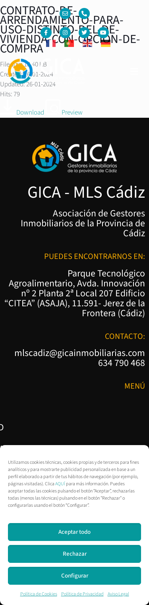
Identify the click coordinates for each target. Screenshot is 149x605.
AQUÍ (60, 483)
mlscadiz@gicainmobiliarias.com (79, 353)
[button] (134, 72)
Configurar (74, 576)
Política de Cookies (38, 594)
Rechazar (75, 554)
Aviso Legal (118, 594)
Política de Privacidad (82, 594)
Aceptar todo (74, 532)
